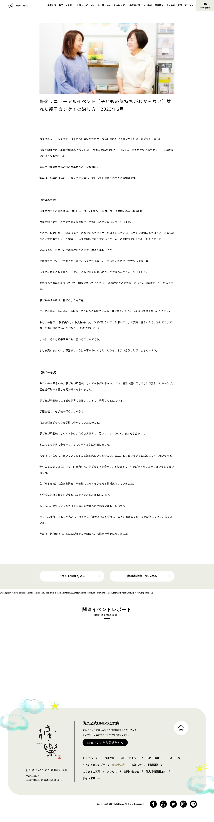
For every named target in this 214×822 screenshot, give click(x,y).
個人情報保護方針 (156, 771)
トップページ (90, 758)
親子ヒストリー (66, 5)
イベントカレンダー (117, 5)
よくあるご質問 (174, 5)
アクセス (189, 5)
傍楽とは (51, 5)
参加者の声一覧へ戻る (142, 576)
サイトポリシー (91, 778)
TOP (181, 730)
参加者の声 (135, 5)
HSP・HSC (82, 5)
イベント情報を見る (71, 576)
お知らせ (147, 5)
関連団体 (159, 5)
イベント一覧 (97, 5)
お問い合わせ (205, 5)
